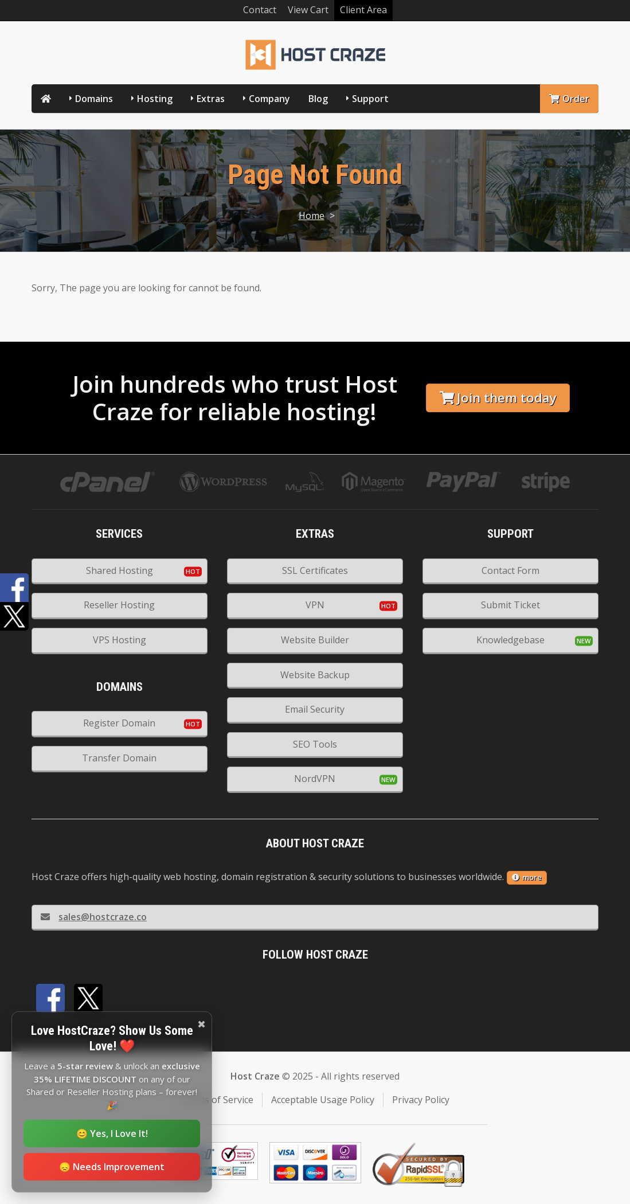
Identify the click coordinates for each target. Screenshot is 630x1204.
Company (269, 98)
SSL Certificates (315, 570)
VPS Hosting (119, 640)
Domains (94, 98)
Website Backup (315, 675)
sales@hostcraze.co (94, 916)
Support (370, 98)
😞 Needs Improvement (112, 1166)
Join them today (498, 397)
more (527, 877)
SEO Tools (315, 744)
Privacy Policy (420, 1099)
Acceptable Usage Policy (322, 1099)
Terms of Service (217, 1099)
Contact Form (510, 570)
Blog (318, 98)
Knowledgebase (510, 640)
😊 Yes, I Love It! (112, 1133)
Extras (211, 98)
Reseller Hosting (119, 605)
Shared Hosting (119, 570)
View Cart (308, 9)
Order (569, 98)
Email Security (315, 709)
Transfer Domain (119, 758)
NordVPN (314, 778)
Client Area (363, 9)
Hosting (155, 98)
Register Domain (119, 723)
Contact (259, 9)
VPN (315, 605)
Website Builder (315, 640)
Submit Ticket (510, 605)
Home (311, 215)
